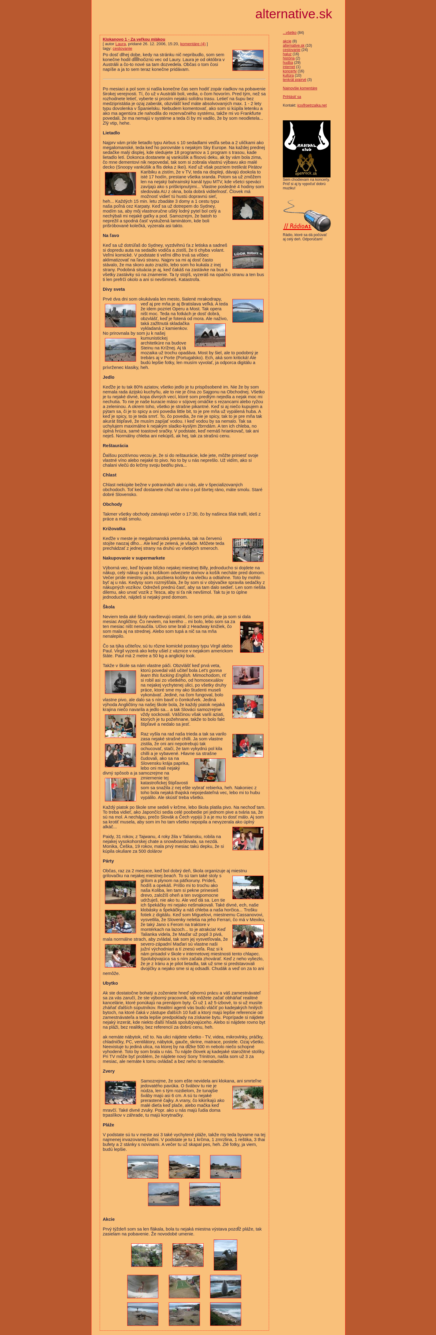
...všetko (290, 33)
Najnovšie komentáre (300, 88)
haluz (287, 54)
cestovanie (291, 50)
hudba (288, 62)
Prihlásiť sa (292, 97)
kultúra (288, 75)
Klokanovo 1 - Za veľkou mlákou (134, 39)
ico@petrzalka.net (312, 105)
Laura (120, 44)
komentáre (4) (192, 44)
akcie (287, 41)
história (289, 58)
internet (289, 67)
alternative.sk (294, 45)
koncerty (290, 71)
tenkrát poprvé (294, 80)
